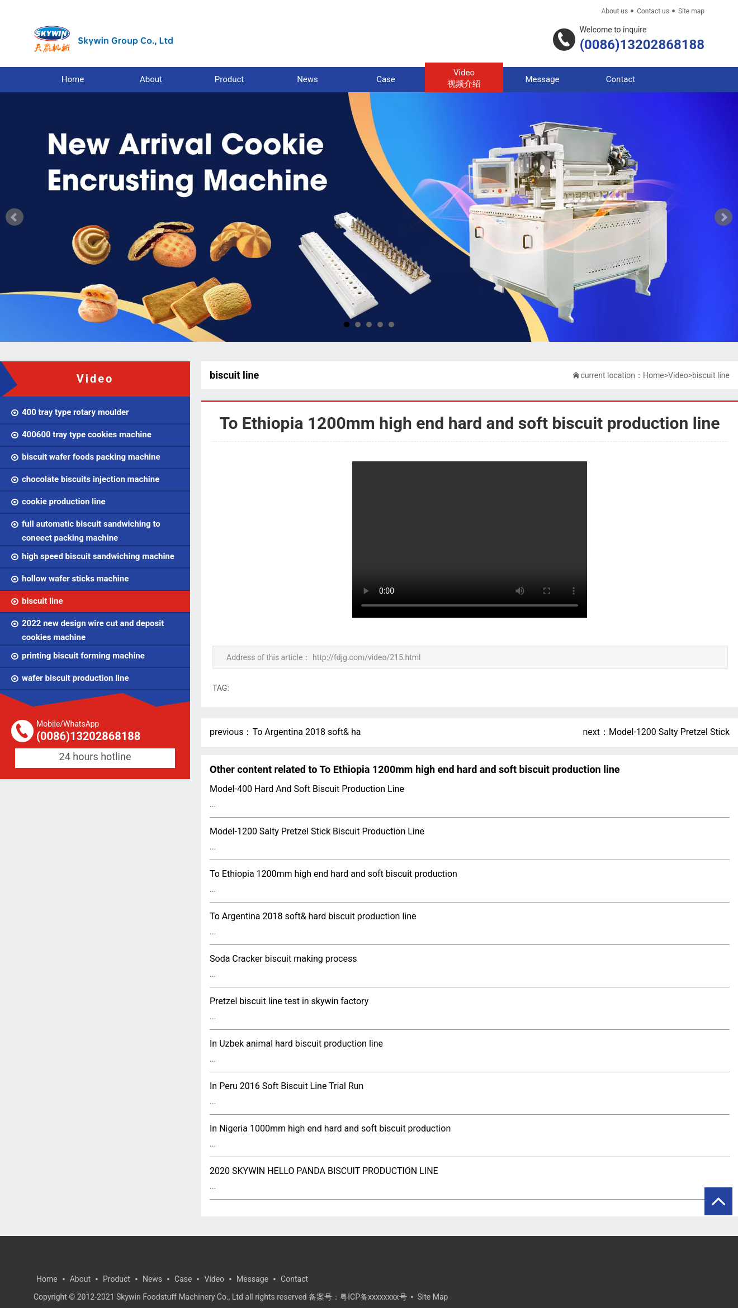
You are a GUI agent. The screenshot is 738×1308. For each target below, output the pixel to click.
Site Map (433, 1296)
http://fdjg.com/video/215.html (367, 657)
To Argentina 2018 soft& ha (306, 732)
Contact (620, 79)
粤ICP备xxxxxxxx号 (373, 1296)
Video (464, 78)
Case (385, 79)
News (307, 79)
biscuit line (711, 375)
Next (723, 217)
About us (614, 11)
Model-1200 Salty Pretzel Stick (669, 732)
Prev (14, 217)
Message (542, 79)
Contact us (653, 11)
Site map (691, 11)
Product (229, 79)
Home (73, 79)
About (151, 79)
